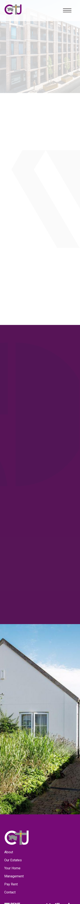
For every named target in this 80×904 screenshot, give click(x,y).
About (8, 852)
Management (14, 876)
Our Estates (13, 860)
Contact (10, 892)
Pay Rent (11, 884)
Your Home (12, 868)
